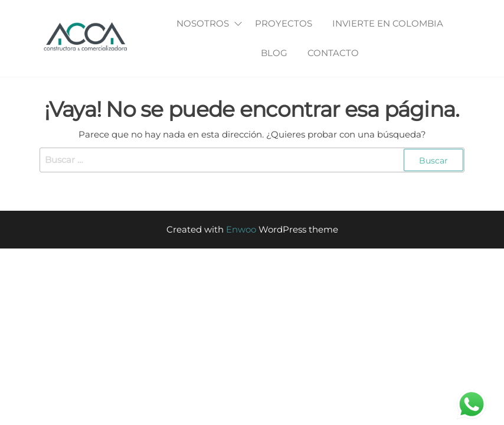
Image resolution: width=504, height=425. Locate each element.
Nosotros (202, 23)
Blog (274, 52)
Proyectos (283, 23)
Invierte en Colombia (387, 23)
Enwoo (241, 229)
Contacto (333, 52)
